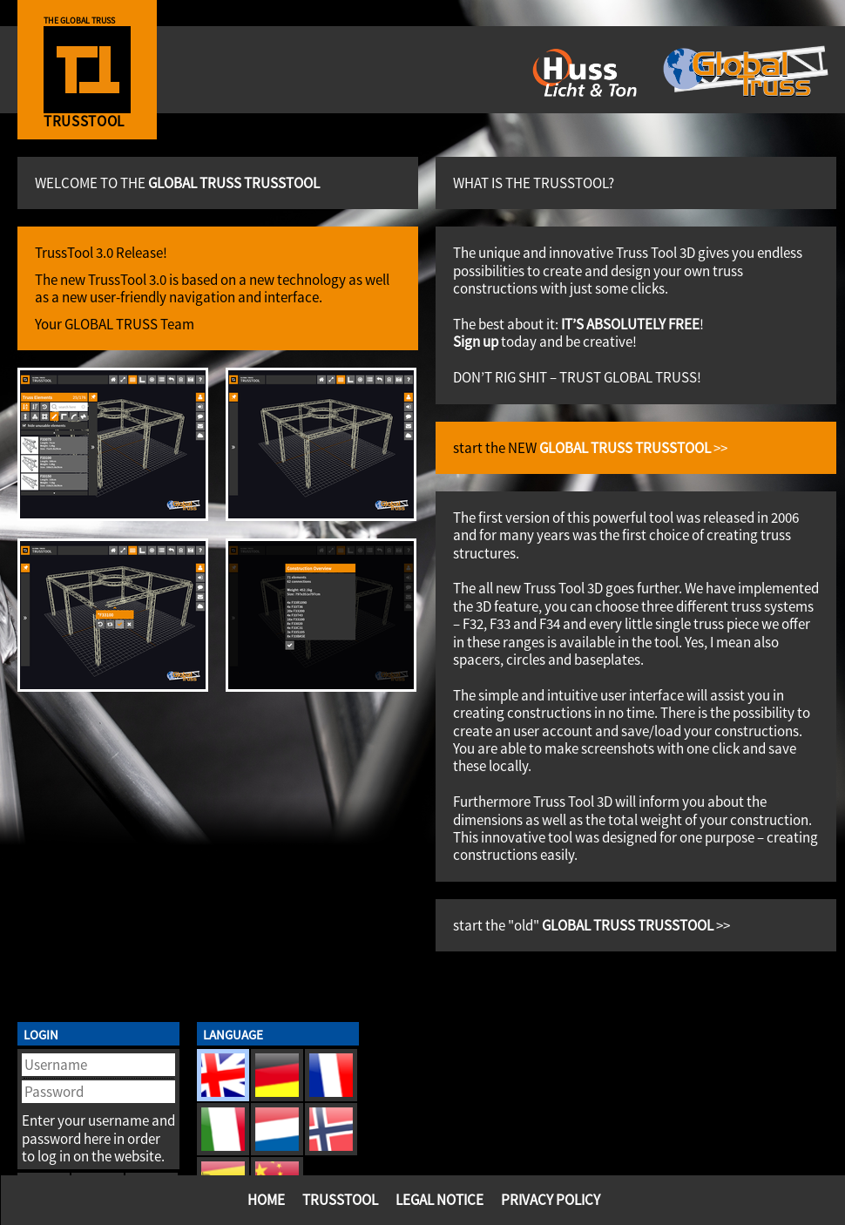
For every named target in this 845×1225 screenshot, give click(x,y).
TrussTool (340, 1199)
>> (633, 447)
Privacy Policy (550, 1199)
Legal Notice (439, 1199)
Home (266, 1199)
